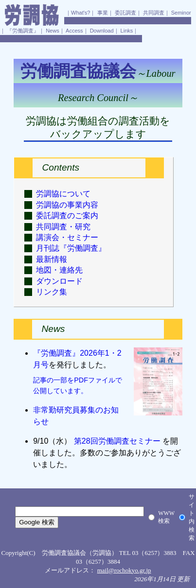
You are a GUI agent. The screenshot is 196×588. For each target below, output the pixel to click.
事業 (102, 13)
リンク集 (51, 292)
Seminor (181, 13)
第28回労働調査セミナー (116, 441)
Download (102, 31)
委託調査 (125, 13)
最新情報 (51, 259)
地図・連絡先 (59, 270)
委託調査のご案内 (67, 215)
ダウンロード (59, 281)
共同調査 (153, 13)
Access (74, 31)
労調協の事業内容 (67, 205)
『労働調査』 (23, 31)
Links (127, 31)
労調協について (63, 194)
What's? (80, 13)
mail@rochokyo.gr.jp (124, 570)
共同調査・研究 (63, 227)
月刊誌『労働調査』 (71, 248)
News (52, 31)
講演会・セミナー (67, 237)
